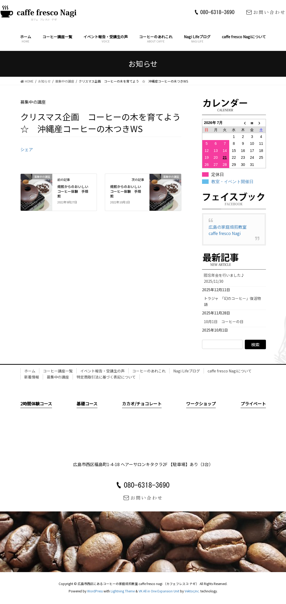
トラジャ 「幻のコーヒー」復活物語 (232, 301)
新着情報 (31, 377)
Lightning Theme (123, 591)
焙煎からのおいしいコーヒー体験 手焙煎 (72, 191)
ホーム (29, 370)
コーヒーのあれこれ (149, 370)
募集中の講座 (58, 377)
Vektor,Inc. (192, 591)
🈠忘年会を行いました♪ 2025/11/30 (226, 278)
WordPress (95, 591)
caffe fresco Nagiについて (230, 370)
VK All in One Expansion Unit (159, 591)
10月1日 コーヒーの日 (225, 321)
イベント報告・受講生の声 (102, 370)
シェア (26, 149)
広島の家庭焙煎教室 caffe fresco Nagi (230, 230)
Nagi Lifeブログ (186, 370)
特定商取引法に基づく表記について (106, 377)
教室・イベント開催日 (232, 181)
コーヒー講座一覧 (58, 370)
